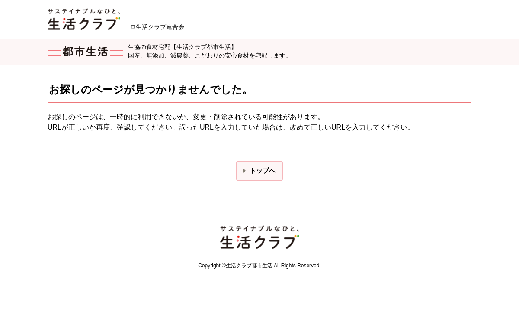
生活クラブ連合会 (160, 27)
